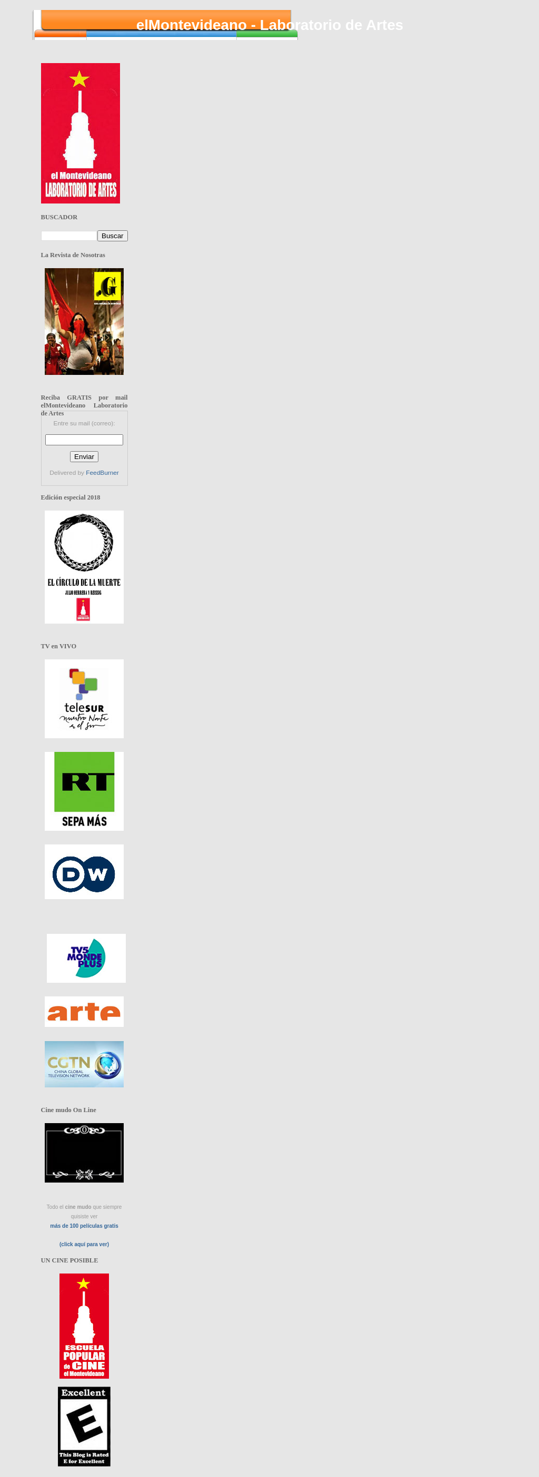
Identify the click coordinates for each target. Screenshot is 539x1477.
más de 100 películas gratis (84, 1226)
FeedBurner (102, 472)
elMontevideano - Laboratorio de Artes (270, 25)
